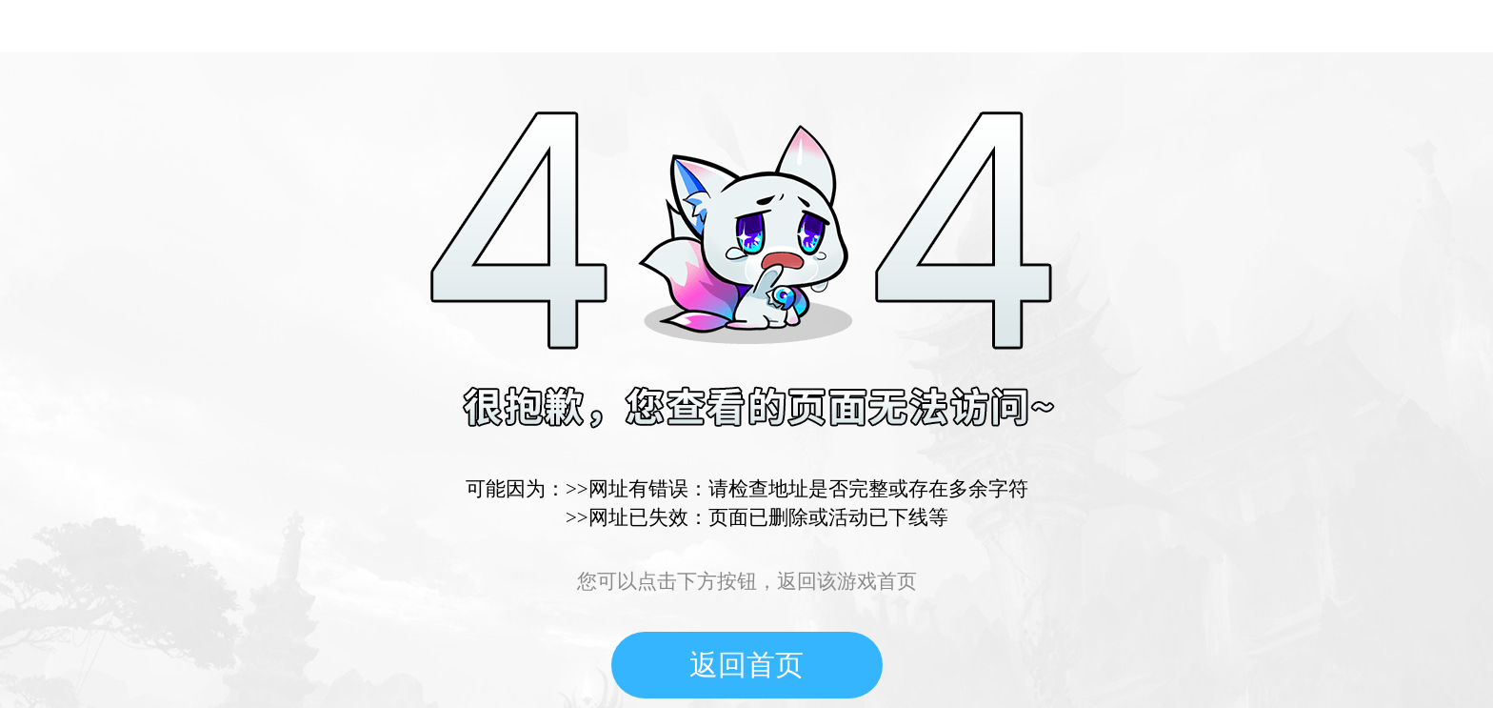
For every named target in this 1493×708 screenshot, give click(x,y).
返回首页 (746, 664)
